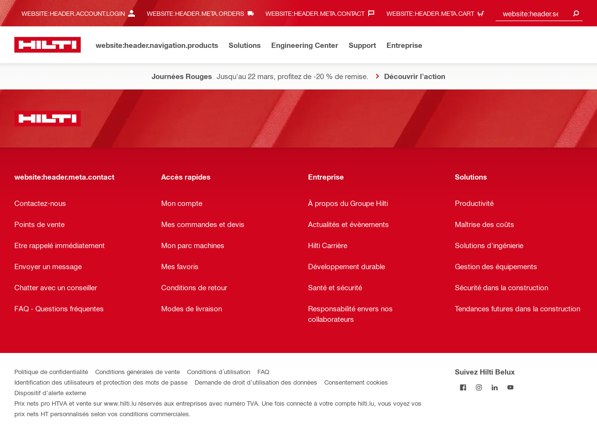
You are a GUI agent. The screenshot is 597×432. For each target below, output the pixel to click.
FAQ (263, 371)
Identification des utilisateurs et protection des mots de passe (101, 382)
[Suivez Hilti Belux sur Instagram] (478, 387)
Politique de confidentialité (51, 371)
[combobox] (539, 13)
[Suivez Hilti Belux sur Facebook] (463, 387)
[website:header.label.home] (47, 45)
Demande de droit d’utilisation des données (256, 382)
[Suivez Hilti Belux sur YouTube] (510, 387)
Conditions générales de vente (137, 371)
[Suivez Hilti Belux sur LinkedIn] (494, 387)
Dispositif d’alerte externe (50, 392)
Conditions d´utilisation (218, 371)
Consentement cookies (356, 382)
